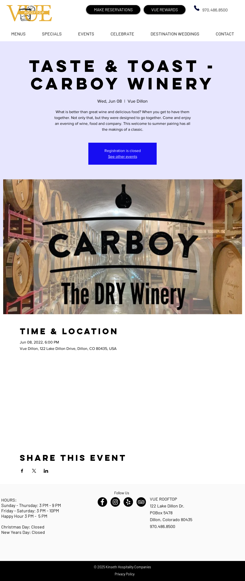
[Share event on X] (34, 471)
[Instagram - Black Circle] (115, 502)
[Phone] (197, 8)
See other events (122, 156)
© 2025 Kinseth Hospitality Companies (122, 567)
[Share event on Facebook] (22, 471)
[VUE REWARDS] (164, 9)
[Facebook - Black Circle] (102, 502)
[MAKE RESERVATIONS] (113, 9)
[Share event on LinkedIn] (46, 471)
